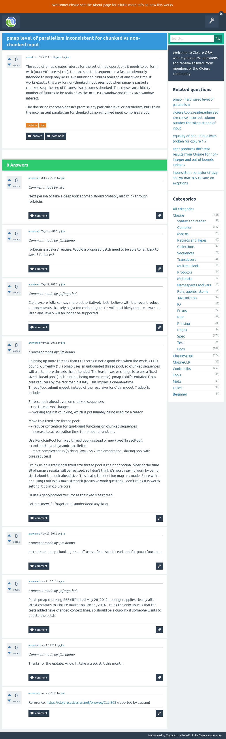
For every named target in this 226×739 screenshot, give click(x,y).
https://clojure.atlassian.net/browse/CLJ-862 (81, 702)
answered (34, 178)
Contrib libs (182, 369)
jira (43, 125)
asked (29, 57)
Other (177, 388)
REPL (181, 317)
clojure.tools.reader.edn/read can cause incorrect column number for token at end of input (195, 120)
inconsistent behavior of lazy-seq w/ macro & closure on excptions (196, 178)
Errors (182, 311)
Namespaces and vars (194, 285)
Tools (177, 375)
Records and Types (192, 240)
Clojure (57, 57)
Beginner (180, 394)
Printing (183, 323)
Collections (185, 247)
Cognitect (172, 735)
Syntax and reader (191, 221)
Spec (181, 336)
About (97, 5)
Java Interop (187, 298)
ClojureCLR (181, 362)
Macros (182, 234)
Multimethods (188, 266)
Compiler (184, 227)
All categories (183, 209)
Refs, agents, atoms (192, 291)
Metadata (184, 279)
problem (32, 125)
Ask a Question (101, 25)
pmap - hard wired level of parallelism (193, 102)
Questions (47, 25)
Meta (177, 381)
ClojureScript (183, 356)
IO (179, 304)
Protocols (184, 272)
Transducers (186, 259)
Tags (82, 25)
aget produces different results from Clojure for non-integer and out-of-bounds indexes (195, 157)
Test (180, 343)
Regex (182, 330)
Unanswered (65, 25)
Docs (181, 349)
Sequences (185, 253)
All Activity (29, 25)
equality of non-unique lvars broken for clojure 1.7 (195, 138)
